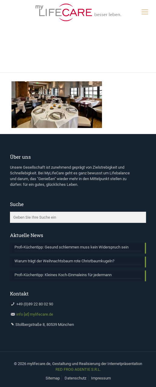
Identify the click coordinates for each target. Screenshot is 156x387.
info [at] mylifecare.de (34, 314)
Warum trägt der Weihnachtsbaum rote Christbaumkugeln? (64, 261)
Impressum (101, 378)
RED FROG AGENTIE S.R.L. (78, 369)
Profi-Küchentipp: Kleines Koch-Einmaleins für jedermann (63, 275)
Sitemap (53, 378)
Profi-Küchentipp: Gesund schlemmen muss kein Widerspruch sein (71, 247)
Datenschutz (75, 378)
